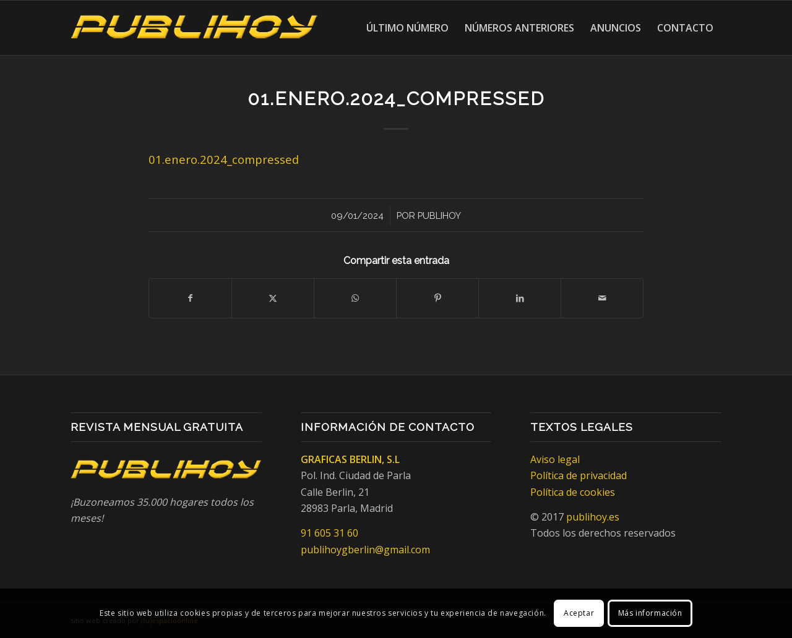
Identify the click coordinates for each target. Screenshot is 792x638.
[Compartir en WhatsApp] (355, 298)
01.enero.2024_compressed (223, 159)
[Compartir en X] (273, 298)
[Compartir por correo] (602, 298)
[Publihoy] (194, 28)
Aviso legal (555, 459)
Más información (650, 613)
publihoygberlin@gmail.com (365, 549)
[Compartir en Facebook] (190, 298)
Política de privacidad (578, 475)
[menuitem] (407, 28)
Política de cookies (572, 492)
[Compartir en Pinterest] (437, 298)
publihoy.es (592, 517)
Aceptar (579, 613)
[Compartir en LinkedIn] (520, 298)
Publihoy (439, 215)
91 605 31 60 (329, 533)
